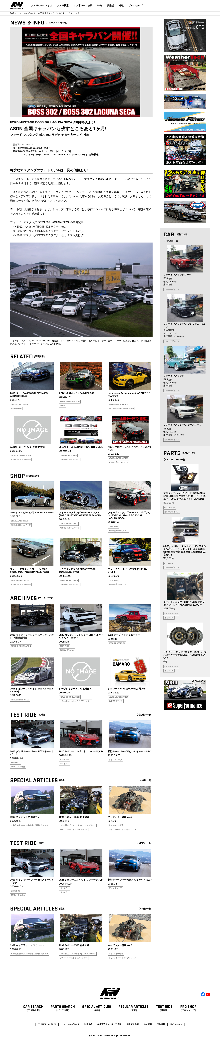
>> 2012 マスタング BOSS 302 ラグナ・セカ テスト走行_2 (48, 235)
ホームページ (63, 151)
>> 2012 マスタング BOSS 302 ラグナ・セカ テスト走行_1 (48, 231)
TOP (12, 13)
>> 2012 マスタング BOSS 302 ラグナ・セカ (40, 226)
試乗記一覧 (143, 714)
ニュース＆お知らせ (26, 13)
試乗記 (110, 5)
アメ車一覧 (170, 241)
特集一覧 (145, 780)
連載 (121, 5)
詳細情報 (94, 154)
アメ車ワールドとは (41, 5)
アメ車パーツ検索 (83, 5)
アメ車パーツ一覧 (174, 459)
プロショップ (136, 5)
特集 (99, 5)
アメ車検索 (63, 5)
